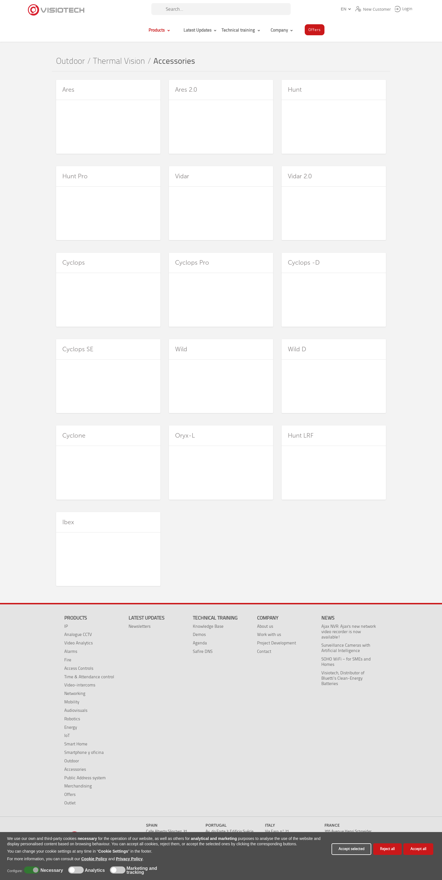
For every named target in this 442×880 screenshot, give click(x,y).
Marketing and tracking (142, 870)
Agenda (200, 643)
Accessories (75, 769)
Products (75, 618)
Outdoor (70, 61)
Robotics (72, 718)
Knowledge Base (208, 626)
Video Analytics (78, 643)
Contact (264, 651)
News (327, 618)
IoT (67, 735)
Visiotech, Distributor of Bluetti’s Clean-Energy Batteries (342, 678)
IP (66, 626)
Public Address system (85, 777)
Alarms (70, 651)
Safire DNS (203, 651)
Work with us (269, 634)
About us (265, 626)
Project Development (276, 643)
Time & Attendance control (89, 676)
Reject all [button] (387, 848)
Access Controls (78, 668)
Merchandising (78, 786)
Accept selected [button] (351, 848)
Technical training (215, 618)
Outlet (70, 803)
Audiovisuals (75, 710)
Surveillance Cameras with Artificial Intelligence (345, 647)
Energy (70, 727)
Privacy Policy (129, 859)
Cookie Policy (94, 859)
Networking (74, 693)
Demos (199, 634)
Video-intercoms (79, 685)
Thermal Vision (119, 61)
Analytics (94, 870)
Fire (67, 659)
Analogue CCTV (78, 634)
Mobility (71, 702)
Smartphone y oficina (84, 752)
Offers (70, 794)
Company (267, 618)
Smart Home (75, 744)
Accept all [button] (418, 848)
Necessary (51, 870)
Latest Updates (146, 618)
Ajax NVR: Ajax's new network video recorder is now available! (348, 632)
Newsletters (140, 626)
